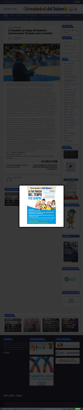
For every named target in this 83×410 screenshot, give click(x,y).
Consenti (77, 408)
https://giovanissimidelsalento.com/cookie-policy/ (53, 408)
